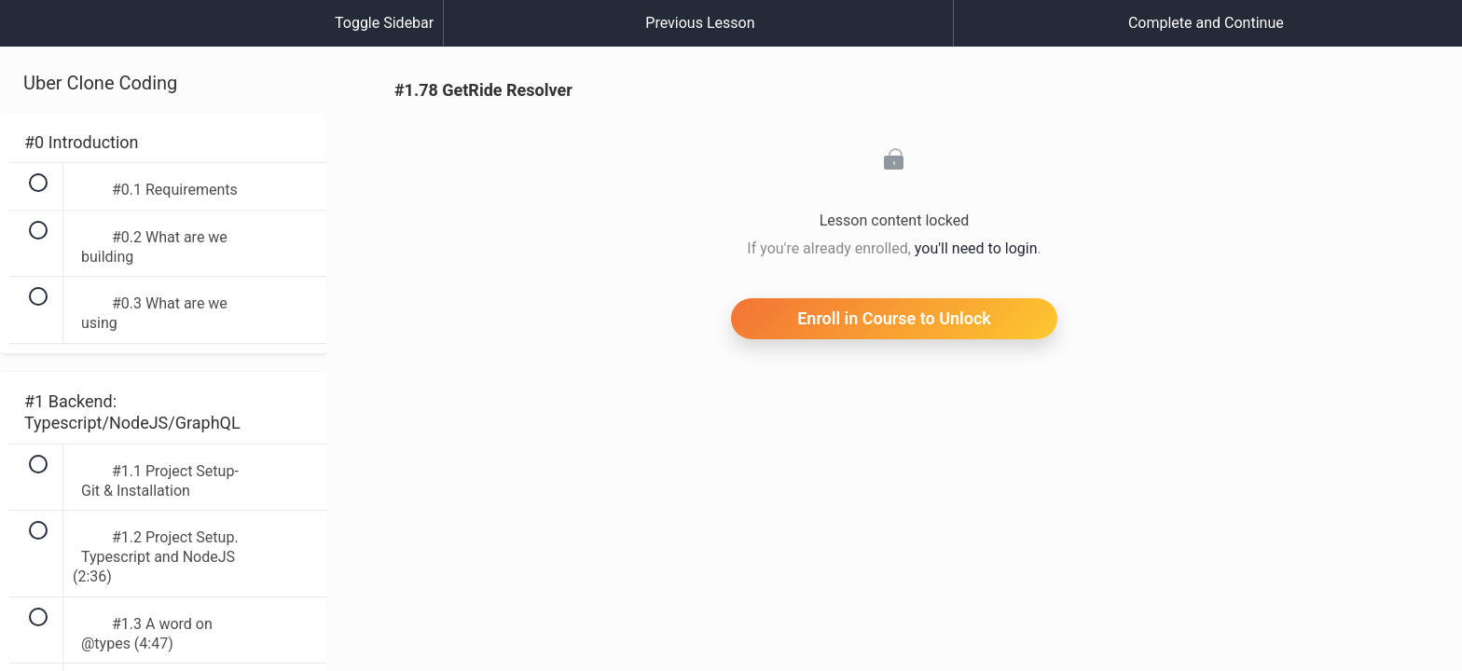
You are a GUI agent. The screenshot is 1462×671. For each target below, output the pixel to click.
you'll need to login (976, 248)
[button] (32, 32)
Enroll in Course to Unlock (894, 318)
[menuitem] (163, 42)
